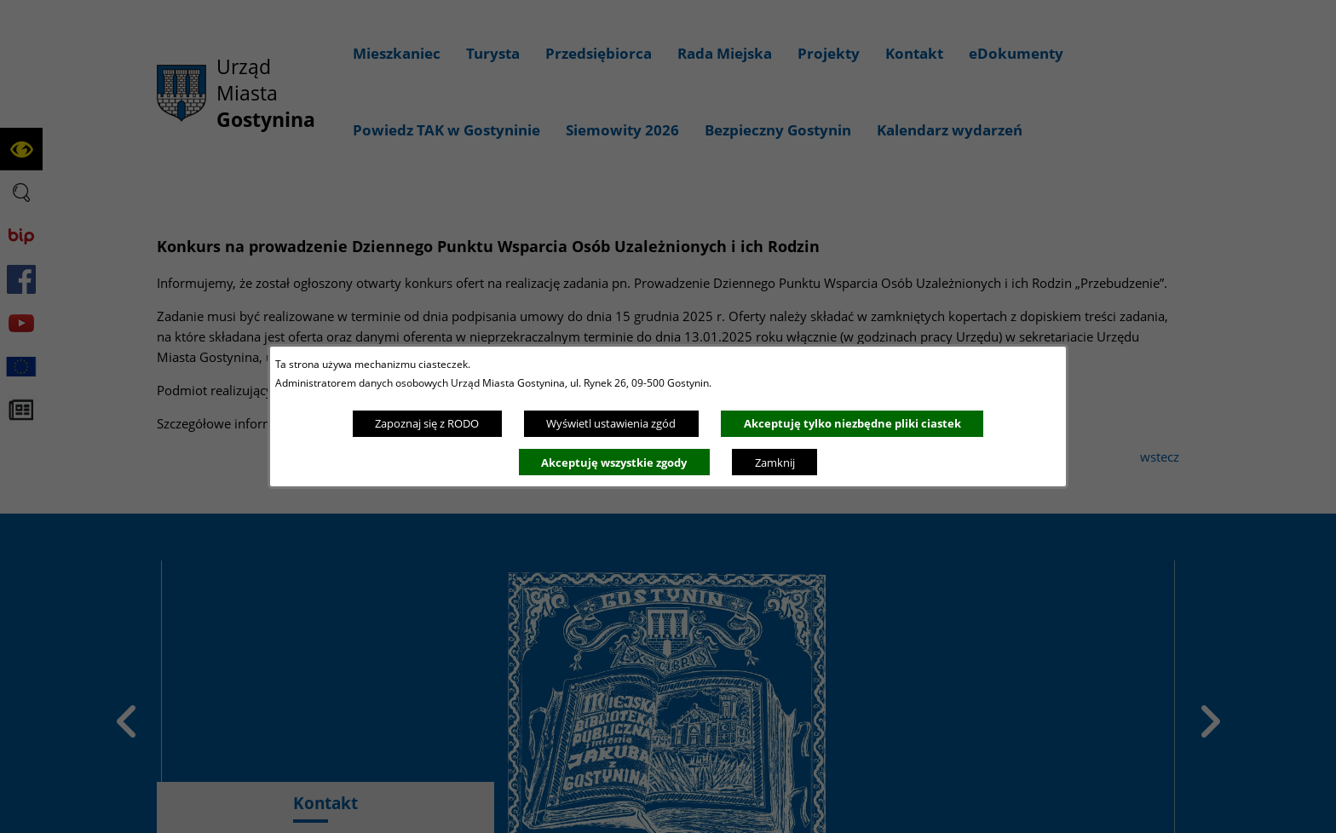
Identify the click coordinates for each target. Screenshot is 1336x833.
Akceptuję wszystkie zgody (614, 462)
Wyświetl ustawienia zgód (611, 423)
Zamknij (775, 462)
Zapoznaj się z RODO (427, 423)
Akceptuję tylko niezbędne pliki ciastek (852, 423)
